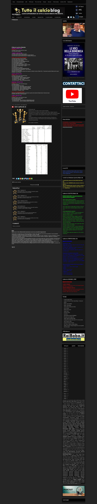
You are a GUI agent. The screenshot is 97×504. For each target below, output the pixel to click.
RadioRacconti (67, 460)
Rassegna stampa (74, 460)
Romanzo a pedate (70, 463)
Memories (79, 450)
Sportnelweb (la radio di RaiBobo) (70, 315)
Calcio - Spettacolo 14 (22, 187)
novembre (66, 374)
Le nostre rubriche (49, 17)
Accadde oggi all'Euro (67, 401)
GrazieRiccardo (73, 435)
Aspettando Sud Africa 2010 (69, 406)
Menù (13, 17)
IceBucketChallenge (66, 440)
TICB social (31, 1)
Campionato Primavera (80, 411)
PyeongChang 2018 (77, 458)
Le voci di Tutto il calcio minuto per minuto (75, 449)
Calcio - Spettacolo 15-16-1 (23, 192)
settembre (66, 378)
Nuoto (83, 454)
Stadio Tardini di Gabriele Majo (69, 318)
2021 (65, 356)
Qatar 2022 (82, 458)
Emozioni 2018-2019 (72, 423)
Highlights (65, 436)
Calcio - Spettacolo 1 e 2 (46, 187)
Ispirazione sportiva (66, 444)
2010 (65, 395)
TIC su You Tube (38, 1)
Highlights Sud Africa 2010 (78, 437)
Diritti (71, 420)
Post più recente (17, 182)
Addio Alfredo (74, 401)
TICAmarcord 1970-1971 (79, 471)
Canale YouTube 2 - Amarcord (68, 106)
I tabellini (82, 439)
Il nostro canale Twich (68, 299)
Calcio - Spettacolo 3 (21, 198)
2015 (65, 366)
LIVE (26, 1)
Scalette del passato (70, 464)
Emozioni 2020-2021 (70, 425)
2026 (65, 348)
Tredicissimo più (70, 479)
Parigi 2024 (79, 455)
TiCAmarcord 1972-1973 (79, 473)
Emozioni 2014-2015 (80, 421)
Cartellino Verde (65, 412)
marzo (65, 388)
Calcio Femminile (68, 408)
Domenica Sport (67, 312)
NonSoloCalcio (67, 454)
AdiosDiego (71, 402)
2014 (65, 368)
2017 (65, 363)
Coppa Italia (76, 418)
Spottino (67, 468)
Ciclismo (82, 413)
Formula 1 (69, 434)
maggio (65, 384)
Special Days (82, 465)
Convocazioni (66, 417)
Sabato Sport (66, 311)
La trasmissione (27, 17)
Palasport (64, 455)
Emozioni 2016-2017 (76, 422)
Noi (83, 452)
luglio (65, 381)
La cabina (65, 445)
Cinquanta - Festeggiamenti (71, 415)
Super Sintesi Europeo (78, 469)
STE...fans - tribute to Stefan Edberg (70, 324)
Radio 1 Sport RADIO (68, 303)
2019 (65, 360)
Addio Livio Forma (66, 402)
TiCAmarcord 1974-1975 (79, 474)
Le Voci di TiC (19, 17)
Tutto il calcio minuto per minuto (70, 306)
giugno (65, 383)
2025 (65, 350)
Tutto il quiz (67, 482)
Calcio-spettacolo (17, 104)
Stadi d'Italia (71, 468)
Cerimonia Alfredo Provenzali (73, 412)
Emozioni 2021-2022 (79, 425)
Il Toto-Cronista (56, 1)
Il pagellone (68, 441)
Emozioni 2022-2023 (68, 426)
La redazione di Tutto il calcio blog (76, 446)
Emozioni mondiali (75, 430)
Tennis (83, 470)
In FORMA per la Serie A (80, 442)
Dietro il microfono (66, 420)
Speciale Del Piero (81, 466)
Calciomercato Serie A (75, 410)
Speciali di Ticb (40, 17)
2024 (65, 351)
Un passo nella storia (70, 483)
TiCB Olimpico (80, 476)
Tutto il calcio (77, 479)
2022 (65, 355)
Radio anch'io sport (67, 309)
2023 (65, 353)
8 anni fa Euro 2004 (72, 400)
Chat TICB (68, 413)
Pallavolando (74, 455)
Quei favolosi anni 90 (67, 459)
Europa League (73, 432)
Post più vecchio (55, 182)
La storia (33, 17)
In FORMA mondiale (72, 442)
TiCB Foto (75, 476)
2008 (65, 398)
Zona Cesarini (66, 308)
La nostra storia (57, 17)
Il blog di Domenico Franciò (69, 322)
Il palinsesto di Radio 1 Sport (76, 441)
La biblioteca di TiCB (80, 444)
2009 (65, 396)
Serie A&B (74, 465)
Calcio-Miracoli (74, 408)
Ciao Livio (78, 413)
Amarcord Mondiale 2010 (80, 403)
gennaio (65, 391)
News (82, 452)
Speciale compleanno (73, 466)
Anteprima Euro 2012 (74, 405)
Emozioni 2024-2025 (68, 427)
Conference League (80, 416)
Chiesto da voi (73, 413)
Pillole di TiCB (74, 456)
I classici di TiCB (73, 439)
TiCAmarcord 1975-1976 (68, 475)
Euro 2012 (72, 431)
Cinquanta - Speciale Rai (67, 416)
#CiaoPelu (64, 400)
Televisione (79, 470)
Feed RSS (73, 17)
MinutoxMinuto (72, 451)
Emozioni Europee (66, 430)
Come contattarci (74, 416)
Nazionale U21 (78, 452)
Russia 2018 (79, 463)
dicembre (65, 373)
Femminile (64, 434)
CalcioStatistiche (69, 411)
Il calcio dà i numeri (73, 440)
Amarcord (79, 402)
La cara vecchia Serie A (72, 445)
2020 (65, 358)
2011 (65, 393)
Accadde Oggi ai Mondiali (80, 400)
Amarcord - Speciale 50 (70, 403)
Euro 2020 (80, 431)
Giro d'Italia (82, 434)
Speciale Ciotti (65, 466)
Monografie (78, 451)
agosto (65, 379)
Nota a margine (75, 454)
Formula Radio (75, 434)
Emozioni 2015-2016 (67, 422)
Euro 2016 (76, 431)
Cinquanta (65, 415)
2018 (65, 361)
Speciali (64, 468)
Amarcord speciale (66, 405)
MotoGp (82, 451)
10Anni (67, 400)
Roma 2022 (65, 463)
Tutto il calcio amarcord (72, 480)
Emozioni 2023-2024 (79, 426)
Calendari (73, 411)
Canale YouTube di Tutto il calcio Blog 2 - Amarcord (73, 300)
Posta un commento (16, 207)
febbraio (65, 389)
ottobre (65, 376)
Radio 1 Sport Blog (67, 305)
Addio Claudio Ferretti (80, 401)
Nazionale (73, 452)
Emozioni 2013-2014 (70, 421)
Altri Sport (74, 402)
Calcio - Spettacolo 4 (46, 198)
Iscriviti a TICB (63, 1)
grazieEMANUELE (66, 435)
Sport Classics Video (68, 321)
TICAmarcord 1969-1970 (68, 471)
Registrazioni (70, 1)
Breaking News (79, 407)
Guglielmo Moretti (80, 435)
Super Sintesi (70, 469)
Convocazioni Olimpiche (70, 418)
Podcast (44, 1)
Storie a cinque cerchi (78, 468)
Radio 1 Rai (74, 459)
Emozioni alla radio (69, 429)
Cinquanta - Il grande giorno (79, 415)
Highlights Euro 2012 (69, 437)
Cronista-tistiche (81, 418)
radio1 (64, 460)
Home (14, 1)
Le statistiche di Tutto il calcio (69, 447)
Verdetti (75, 483)
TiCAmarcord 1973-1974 (68, 474)
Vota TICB (79, 483)
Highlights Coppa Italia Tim (73, 436)
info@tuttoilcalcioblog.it (67, 127)
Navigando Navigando (67, 452)
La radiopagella (68, 446)
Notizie (80, 454)
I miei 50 (79, 439)
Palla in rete (69, 455)
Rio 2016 (82, 461)
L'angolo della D (73, 444)
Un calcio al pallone (78, 482)
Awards (69, 407)
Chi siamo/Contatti (20, 1)
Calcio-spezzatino (67, 410)
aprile (65, 386)
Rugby (75, 463)
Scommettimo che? (68, 465)
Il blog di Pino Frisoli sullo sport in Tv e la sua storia (73, 319)
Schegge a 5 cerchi (79, 464)
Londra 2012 (67, 450)
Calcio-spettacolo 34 (45, 192)
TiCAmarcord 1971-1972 (68, 473)
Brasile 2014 (73, 407)
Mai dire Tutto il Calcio (74, 450)
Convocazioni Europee (74, 417)
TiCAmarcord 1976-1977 (79, 475)
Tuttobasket (72, 482)
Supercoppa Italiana (73, 470)
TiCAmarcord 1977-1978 (67, 476)
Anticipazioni (81, 405)
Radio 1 (65, 302)
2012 (65, 371)
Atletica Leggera (79, 406)
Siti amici (49, 1)
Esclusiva (68, 431)
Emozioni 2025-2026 (79, 427)
